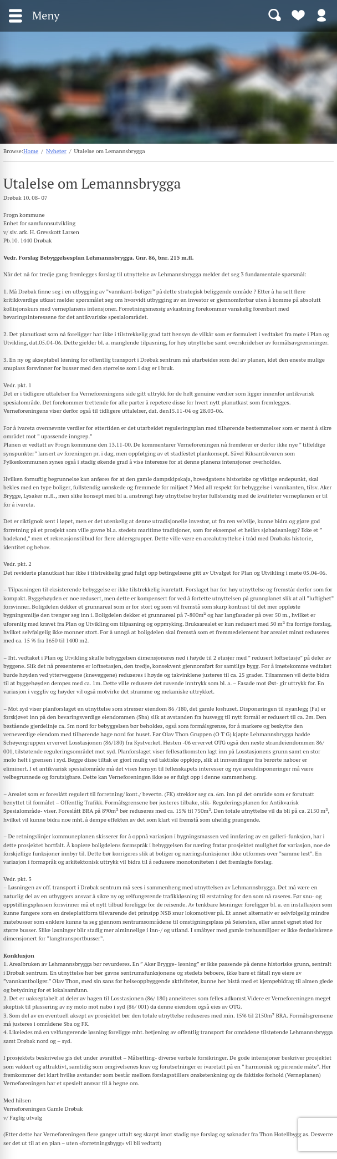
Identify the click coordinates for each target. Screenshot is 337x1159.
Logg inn (321, 14)
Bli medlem (298, 14)
